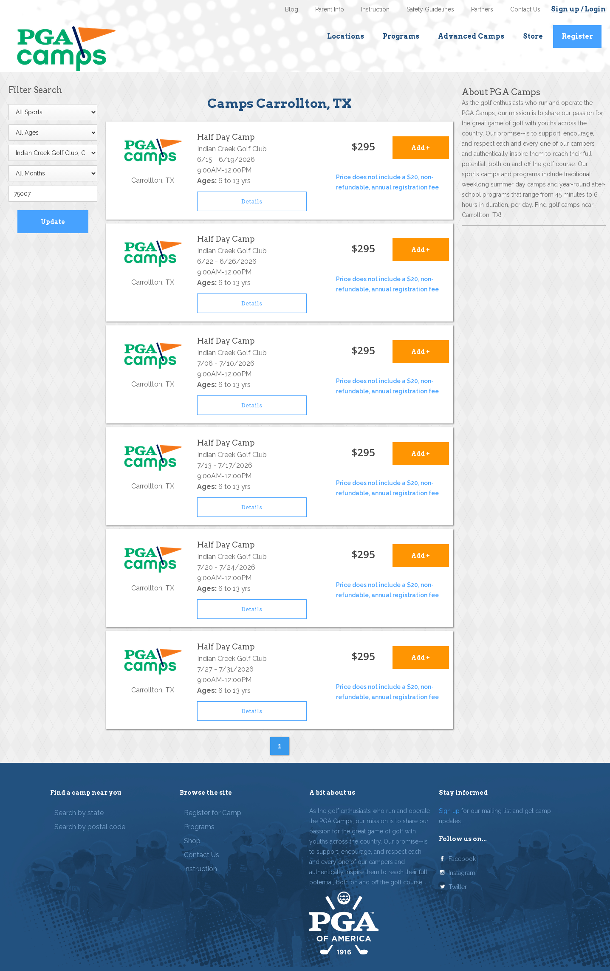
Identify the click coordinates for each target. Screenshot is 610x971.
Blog (291, 9)
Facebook (462, 858)
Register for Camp (212, 813)
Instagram (462, 872)
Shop (192, 841)
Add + (420, 147)
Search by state (79, 813)
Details (251, 201)
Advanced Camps (471, 36)
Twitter (458, 886)
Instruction (375, 9)
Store (533, 36)
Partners (482, 9)
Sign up (449, 810)
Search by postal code (89, 827)
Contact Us (525, 9)
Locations (345, 36)
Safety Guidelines (430, 9)
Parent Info (329, 9)
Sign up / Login (578, 9)
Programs (401, 36)
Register (577, 36)
